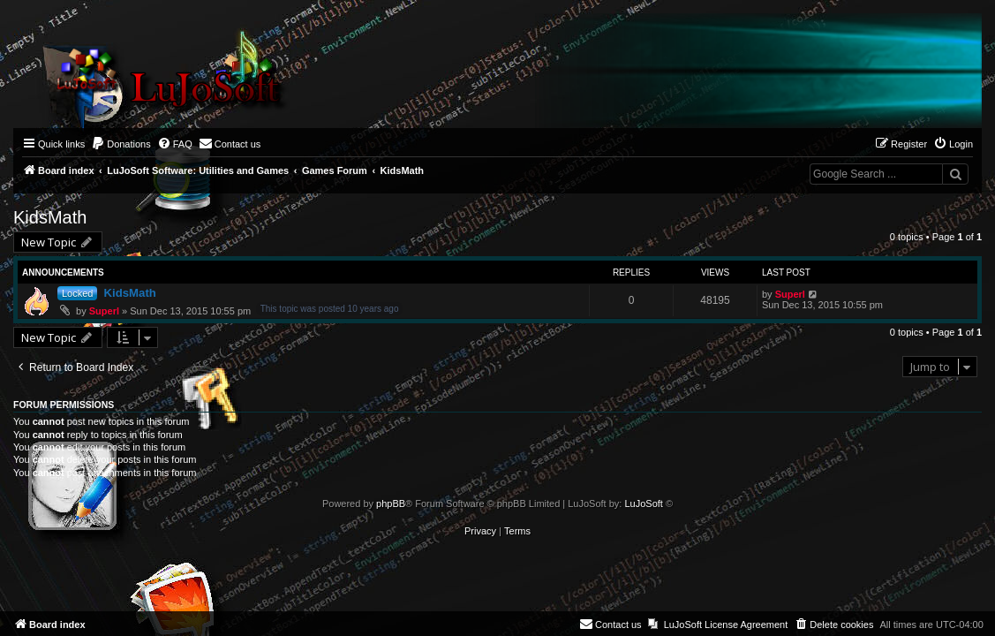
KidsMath (50, 217)
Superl (104, 311)
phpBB (390, 503)
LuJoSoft (643, 503)
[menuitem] (121, 144)
